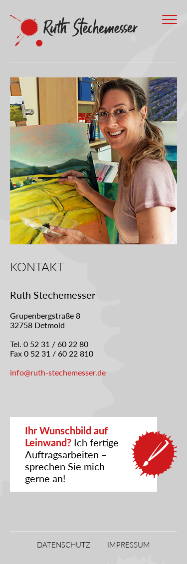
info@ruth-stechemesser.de (58, 372)
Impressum (128, 544)
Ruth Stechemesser (75, 31)
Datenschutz (63, 544)
